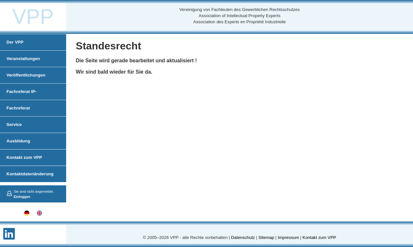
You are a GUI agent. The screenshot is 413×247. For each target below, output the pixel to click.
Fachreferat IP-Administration (21, 99)
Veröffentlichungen (25, 75)
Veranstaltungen (23, 58)
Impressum (288, 237)
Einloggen (22, 197)
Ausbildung (18, 141)
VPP (33, 16)
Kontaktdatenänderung (30, 173)
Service (14, 124)
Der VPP (15, 42)
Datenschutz (243, 237)
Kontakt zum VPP (24, 157)
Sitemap (266, 237)
